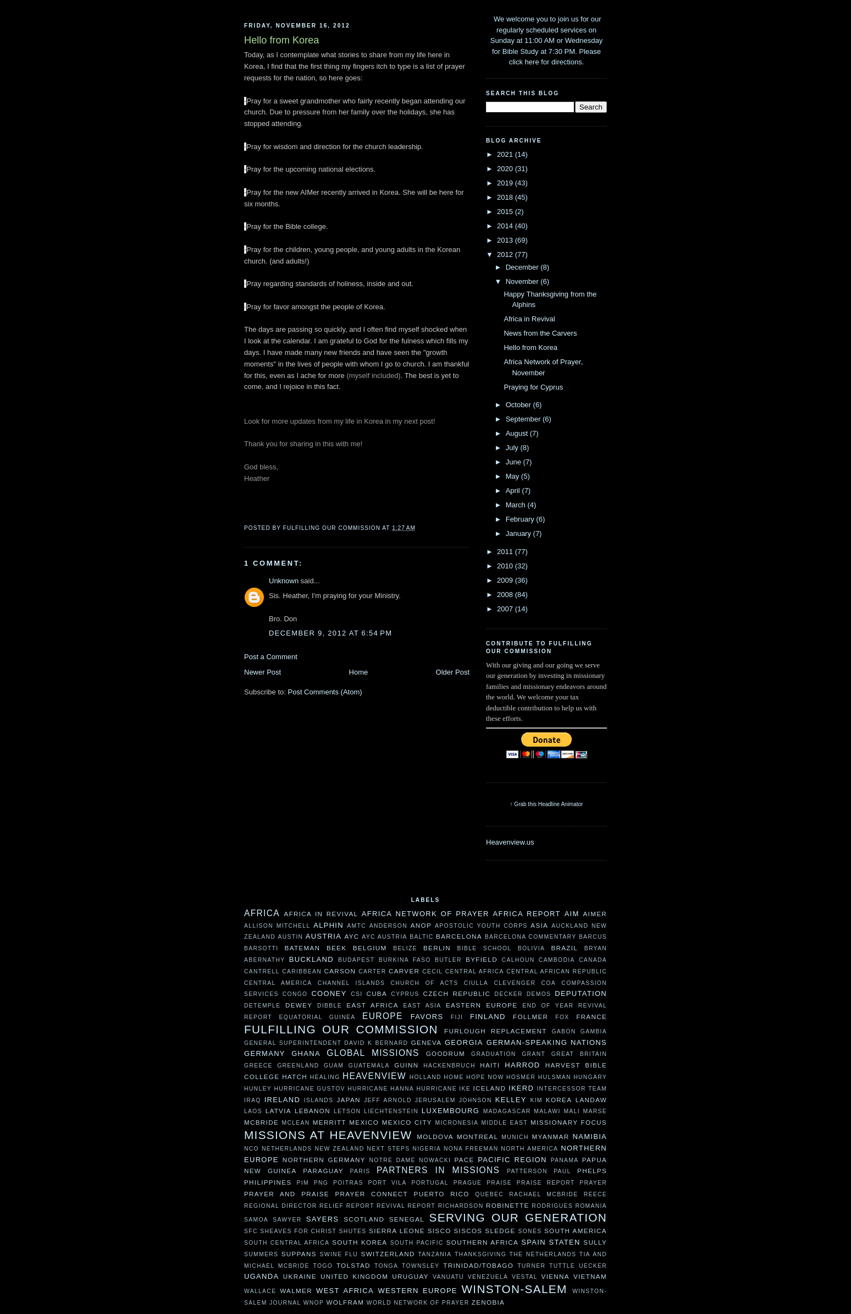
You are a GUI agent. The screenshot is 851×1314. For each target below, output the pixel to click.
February (521, 519)
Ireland (282, 1100)
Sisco (439, 1230)
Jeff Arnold (388, 1100)
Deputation (581, 993)
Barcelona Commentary (531, 937)
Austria (323, 936)
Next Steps (388, 1149)
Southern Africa (482, 1242)
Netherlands (287, 1149)
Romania (591, 1206)
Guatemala (369, 1066)
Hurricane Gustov (309, 1089)
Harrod (522, 1065)
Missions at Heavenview (328, 1135)
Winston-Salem (514, 1289)
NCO (251, 1149)
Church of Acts (424, 983)
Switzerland (388, 1253)
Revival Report (406, 1206)
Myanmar (550, 1136)
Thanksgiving (480, 1254)
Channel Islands (351, 983)
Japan (348, 1099)
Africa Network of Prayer (425, 914)
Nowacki (435, 1160)
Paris (360, 1171)
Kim (536, 1100)
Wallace (260, 1291)
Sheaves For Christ (298, 1231)
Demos (539, 994)
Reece (595, 1194)
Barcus (593, 937)
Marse (595, 1111)
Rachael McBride (543, 1194)
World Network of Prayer (418, 1303)
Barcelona (459, 936)
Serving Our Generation (518, 1217)
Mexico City (407, 1122)
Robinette (507, 1205)
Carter (372, 971)
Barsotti (261, 948)
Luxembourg (450, 1111)
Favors (427, 1016)
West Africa (345, 1290)
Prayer (593, 1183)
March (517, 505)
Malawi (547, 1111)
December (523, 267)
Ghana (305, 1053)
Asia (539, 925)
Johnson (475, 1100)
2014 (506, 226)
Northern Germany (324, 1159)
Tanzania (434, 1254)
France (591, 1016)
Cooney (328, 993)
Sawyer (287, 1220)
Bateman (302, 947)
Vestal (525, 1277)
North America (529, 1149)
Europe (382, 1016)
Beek (336, 947)
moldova (435, 1136)
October (519, 405)
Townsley (421, 1266)
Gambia (594, 1031)
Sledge (500, 1230)
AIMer (595, 913)
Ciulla (476, 983)
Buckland (311, 959)
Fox (562, 1017)
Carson (340, 970)
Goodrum (445, 1053)
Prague (468, 1183)
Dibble (329, 1006)
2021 (506, 154)
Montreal (477, 1136)
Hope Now (485, 1077)
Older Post (452, 672)
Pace (464, 1159)
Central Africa (474, 971)
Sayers (322, 1219)
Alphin (328, 925)
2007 (506, 609)
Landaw (591, 1099)
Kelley (511, 1100)
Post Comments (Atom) (325, 692)
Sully (595, 1242)
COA (548, 983)
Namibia (589, 1136)
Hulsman (554, 1077)
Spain (533, 1242)
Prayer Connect (371, 1193)
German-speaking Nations (547, 1042)
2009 (506, 580)
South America (575, 1230)
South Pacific (417, 1243)
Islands (319, 1100)
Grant (533, 1054)
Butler (448, 960)
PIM (303, 1183)
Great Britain (579, 1054)
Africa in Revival (529, 319)
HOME (453, 1077)
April (514, 490)
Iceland (489, 1088)
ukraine (300, 1276)
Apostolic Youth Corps (481, 926)
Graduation (493, 1054)
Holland (425, 1077)
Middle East (504, 1123)
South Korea (359, 1242)
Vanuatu (448, 1277)
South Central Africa (286, 1243)
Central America (278, 983)
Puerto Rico (441, 1193)
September (524, 419)
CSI (356, 994)
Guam (334, 1066)
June (514, 462)
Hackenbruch (449, 1066)
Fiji (457, 1017)
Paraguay (323, 1170)
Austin (290, 937)
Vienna (555, 1276)
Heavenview (374, 1076)
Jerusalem (435, 1100)
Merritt (329, 1122)
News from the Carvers (540, 333)
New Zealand (339, 1149)
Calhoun (518, 960)
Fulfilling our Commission (341, 1029)
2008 (506, 594)
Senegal (406, 1219)
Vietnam (590, 1276)
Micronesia (456, 1123)
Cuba (376, 993)
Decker (509, 994)
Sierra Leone (397, 1230)
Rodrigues (552, 1206)
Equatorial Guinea (317, 1017)
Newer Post (262, 672)
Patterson (527, 1171)
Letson (347, 1111)
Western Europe (417, 1290)
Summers (261, 1254)
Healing (325, 1077)
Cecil (432, 971)
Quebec (489, 1194)
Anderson (388, 926)
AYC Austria (384, 937)
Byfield (482, 959)
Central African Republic (556, 971)
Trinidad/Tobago (478, 1265)
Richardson (461, 1206)
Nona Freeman (471, 1149)
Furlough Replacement (495, 1030)
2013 (506, 240)
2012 (506, 254)
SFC (251, 1231)
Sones (529, 1231)
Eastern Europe (481, 1005)
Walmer (296, 1290)
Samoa (256, 1220)
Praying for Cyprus (533, 387)
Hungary (590, 1077)
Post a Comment (270, 657)
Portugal (429, 1183)
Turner (531, 1266)
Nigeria (426, 1149)
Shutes (353, 1231)
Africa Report (526, 914)
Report (360, 1206)
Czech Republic (456, 993)
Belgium (370, 947)
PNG (321, 1183)
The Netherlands (543, 1254)
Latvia (278, 1110)
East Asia (422, 1006)
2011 (506, 552)
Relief (331, 1206)
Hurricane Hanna (380, 1089)
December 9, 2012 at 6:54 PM (330, 633)
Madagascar (507, 1111)
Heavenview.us (510, 842)
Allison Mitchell (277, 926)
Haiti (490, 1065)
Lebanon (312, 1110)
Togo (323, 1266)
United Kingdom (354, 1276)
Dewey (298, 1005)
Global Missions (373, 1053)
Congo (295, 994)
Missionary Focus (569, 1122)
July (513, 448)
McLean (296, 1123)
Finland (488, 1016)
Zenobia (488, 1302)
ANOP (421, 925)
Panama (565, 1160)
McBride (261, 1122)
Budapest (356, 960)
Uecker (593, 1266)
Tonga (386, 1266)
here (532, 62)
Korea (559, 1099)
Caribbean (302, 971)
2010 (506, 566)
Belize (405, 948)
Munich (514, 1137)
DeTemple (262, 1006)
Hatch (294, 1076)
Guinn (406, 1065)
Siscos (468, 1230)
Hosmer (520, 1077)
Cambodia (557, 960)
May (513, 476)
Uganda (261, 1276)
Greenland (298, 1066)
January (519, 533)
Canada (593, 960)
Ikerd (521, 1088)
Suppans (299, 1253)
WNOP (313, 1303)
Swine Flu (339, 1254)
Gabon (563, 1031)
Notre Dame (392, 1160)
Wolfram (345, 1302)
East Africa (372, 1005)
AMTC (356, 926)
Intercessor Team (572, 1089)
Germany (264, 1053)
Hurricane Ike (443, 1089)
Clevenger (514, 983)
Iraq (252, 1100)
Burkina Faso (405, 960)
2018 (506, 197)
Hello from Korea (530, 347)
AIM (572, 914)
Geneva (426, 1042)
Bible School (484, 948)
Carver (404, 970)
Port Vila (387, 1183)
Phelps (592, 1170)
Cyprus (405, 994)
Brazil (564, 947)
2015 (506, 211)
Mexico (364, 1122)
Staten (565, 1242)
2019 (506, 183)
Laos (253, 1111)
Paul (562, 1171)
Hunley (258, 1089)
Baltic (421, 937)
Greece (258, 1066)
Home (358, 672)
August (518, 433)
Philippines (267, 1182)
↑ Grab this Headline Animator (546, 804)
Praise (499, 1183)
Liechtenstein (391, 1111)
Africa (262, 913)
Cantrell (262, 971)
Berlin (437, 947)
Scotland (364, 1219)
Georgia (464, 1042)
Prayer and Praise (286, 1193)
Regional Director (280, 1206)
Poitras (348, 1183)
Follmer (530, 1016)
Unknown (284, 581)
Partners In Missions (438, 1170)
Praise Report (546, 1183)
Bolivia (531, 948)
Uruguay (410, 1276)
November (523, 281)
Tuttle (562, 1266)
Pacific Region (512, 1160)
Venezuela (488, 1277)
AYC (351, 936)
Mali (571, 1111)
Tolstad (353, 1265)
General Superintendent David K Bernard (326, 1043)
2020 (506, 169)
